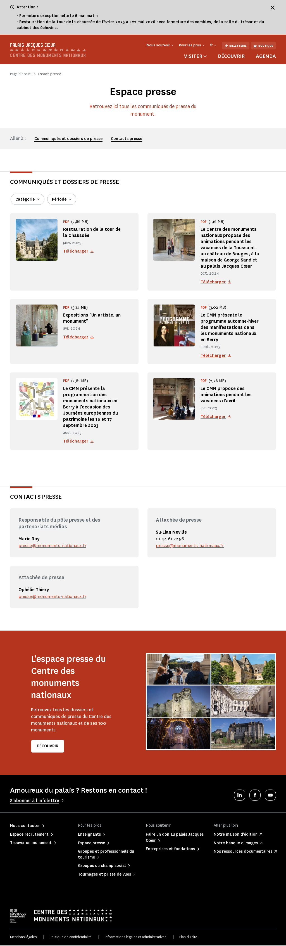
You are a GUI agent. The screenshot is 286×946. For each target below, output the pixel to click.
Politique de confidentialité (71, 937)
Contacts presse (126, 138)
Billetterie (236, 46)
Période (59, 199)
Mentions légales (23, 937)
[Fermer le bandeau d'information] (272, 7)
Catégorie (25, 199)
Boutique (263, 46)
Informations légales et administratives (135, 937)
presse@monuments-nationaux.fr (53, 546)
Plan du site (188, 937)
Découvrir (231, 56)
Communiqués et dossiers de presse (68, 138)
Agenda (266, 56)
